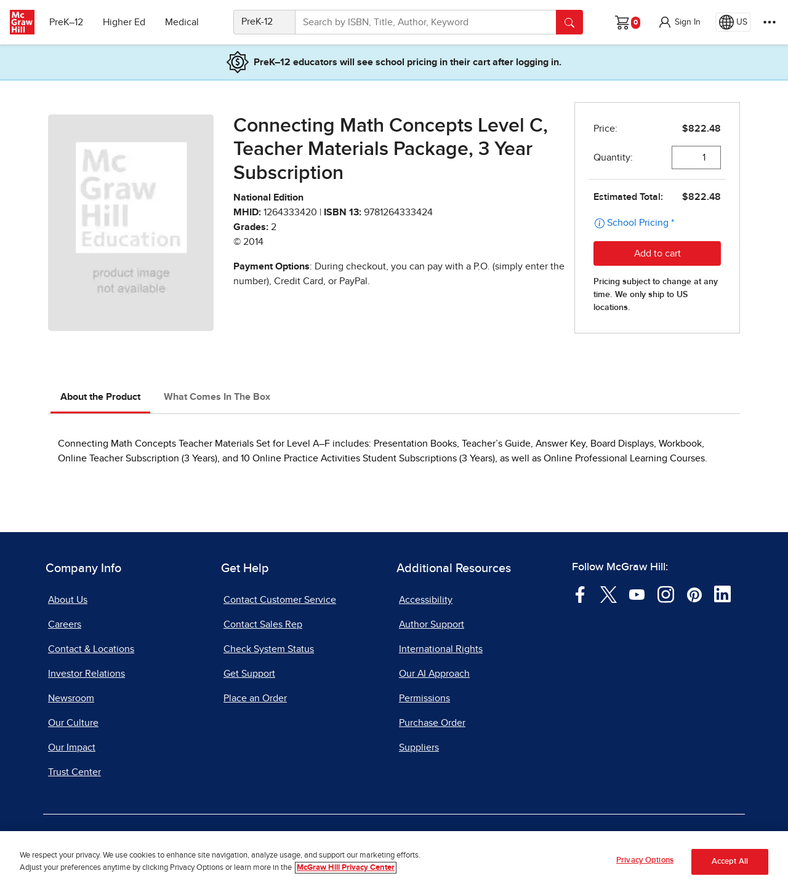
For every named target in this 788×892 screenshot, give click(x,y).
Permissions (424, 698)
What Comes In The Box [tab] (217, 397)
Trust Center (74, 772)
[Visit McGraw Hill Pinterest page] (694, 594)
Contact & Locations (91, 649)
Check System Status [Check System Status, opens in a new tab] (268, 649)
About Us (67, 600)
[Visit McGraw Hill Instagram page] (665, 594)
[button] (679, 22)
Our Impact (71, 747)
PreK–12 (66, 22)
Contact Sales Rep (262, 624)
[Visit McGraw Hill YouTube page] (637, 594)
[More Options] (769, 22)
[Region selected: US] (733, 22)
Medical (182, 22)
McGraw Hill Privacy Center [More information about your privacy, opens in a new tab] (346, 868)
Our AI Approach (434, 674)
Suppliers (419, 747)
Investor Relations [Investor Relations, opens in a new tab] (86, 674)
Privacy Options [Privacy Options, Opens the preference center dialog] (644, 861)
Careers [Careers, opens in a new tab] (64, 624)
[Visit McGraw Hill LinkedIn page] (722, 594)
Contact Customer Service (279, 600)
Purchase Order (432, 723)
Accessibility (425, 600)
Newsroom (71, 698)
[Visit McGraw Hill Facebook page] (580, 594)
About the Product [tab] (100, 397)
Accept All (730, 862)
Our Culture (73, 723)
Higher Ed (124, 22)
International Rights (441, 649)
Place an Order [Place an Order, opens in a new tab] (255, 698)
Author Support (431, 624)
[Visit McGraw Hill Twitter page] (608, 594)
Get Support (249, 674)
